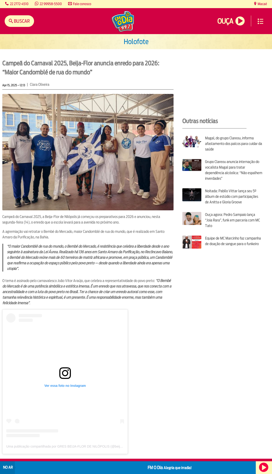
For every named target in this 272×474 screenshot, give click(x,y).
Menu (260, 21)
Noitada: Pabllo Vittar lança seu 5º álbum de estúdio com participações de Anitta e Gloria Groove (231, 196)
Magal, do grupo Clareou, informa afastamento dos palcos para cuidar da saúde (233, 143)
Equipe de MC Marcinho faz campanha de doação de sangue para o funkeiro (233, 241)
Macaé (262, 4)
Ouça (225, 21)
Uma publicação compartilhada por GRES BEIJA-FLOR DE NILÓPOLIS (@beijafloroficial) (71, 446)
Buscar (21, 21)
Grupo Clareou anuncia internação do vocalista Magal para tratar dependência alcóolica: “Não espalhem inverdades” (233, 170)
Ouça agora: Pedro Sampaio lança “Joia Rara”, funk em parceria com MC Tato (232, 220)
